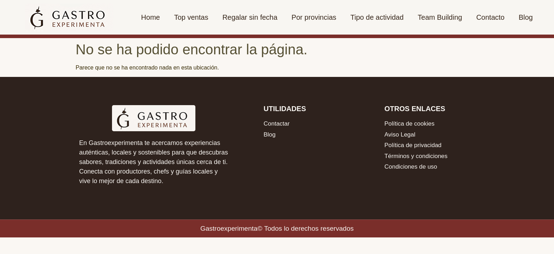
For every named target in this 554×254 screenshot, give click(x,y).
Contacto (490, 17)
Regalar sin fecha (249, 17)
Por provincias (313, 17)
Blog (526, 17)
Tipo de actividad (376, 17)
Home (150, 17)
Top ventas (191, 17)
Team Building (440, 17)
